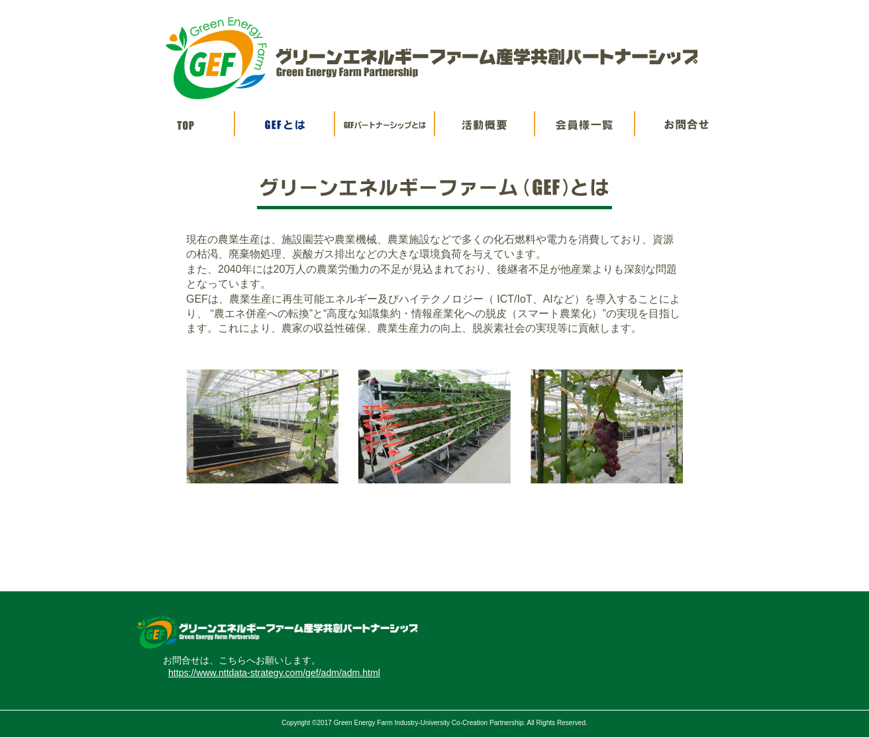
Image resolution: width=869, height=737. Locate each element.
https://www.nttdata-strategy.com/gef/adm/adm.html (274, 672)
